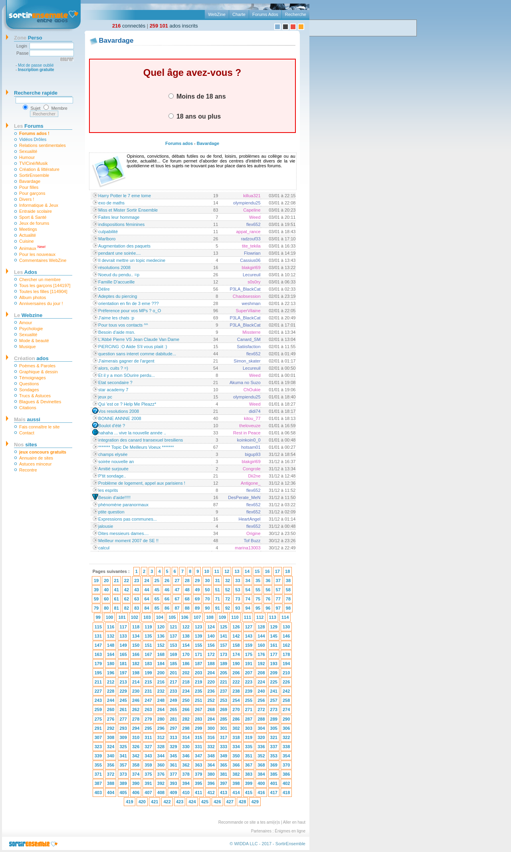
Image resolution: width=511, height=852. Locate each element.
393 (173, 783)
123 (198, 626)
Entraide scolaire (35, 211)
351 (248, 755)
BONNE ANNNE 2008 (119, 418)
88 (187, 608)
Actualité (27, 235)
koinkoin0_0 (249, 440)
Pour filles (28, 187)
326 (135, 746)
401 (273, 783)
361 (173, 765)
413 (223, 792)
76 (267, 598)
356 (110, 765)
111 (247, 617)
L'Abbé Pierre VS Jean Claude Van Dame (138, 339)
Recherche (295, 14)
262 (135, 709)
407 (148, 792)
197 (123, 672)
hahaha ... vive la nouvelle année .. (132, 432)
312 (160, 737)
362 (186, 765)
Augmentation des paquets (124, 246)
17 (277, 571)
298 (186, 728)
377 (173, 774)
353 (273, 755)
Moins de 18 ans (197, 96)
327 (148, 746)
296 (160, 728)
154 (186, 645)
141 (223, 636)
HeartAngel (250, 519)
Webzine (28, 315)
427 (230, 801)
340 (110, 755)
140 (210, 636)
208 (261, 672)
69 (197, 598)
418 (286, 792)
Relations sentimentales (42, 145)
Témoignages (32, 377)
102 (134, 617)
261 (123, 709)
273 (273, 709)
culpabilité (108, 231)
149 (123, 645)
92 (227, 608)
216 (160, 682)
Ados (25, 272)
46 (166, 589)
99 (98, 617)
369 (273, 765)
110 (234, 617)
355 (98, 765)
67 (176, 598)
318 (236, 737)
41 (116, 589)
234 (186, 691)
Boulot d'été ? (111, 425)
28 (187, 580)
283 (198, 719)
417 (273, 792)
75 (258, 598)
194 (286, 663)
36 (267, 580)
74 (248, 598)
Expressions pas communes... (127, 519)
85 (156, 608)
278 (135, 719)
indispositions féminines (121, 224)
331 (198, 746)
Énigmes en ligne (290, 831)
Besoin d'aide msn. (116, 332)
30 (207, 580)
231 (148, 691)
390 (135, 783)
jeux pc (105, 396)
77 (278, 598)
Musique (27, 346)
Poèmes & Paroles (37, 365)
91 (217, 608)
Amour (25, 322)
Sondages (29, 389)
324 (110, 746)
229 (123, 691)
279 (148, 719)
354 (286, 755)
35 (258, 580)
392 (160, 783)
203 (198, 672)
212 (110, 682)
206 (236, 672)
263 (148, 709)
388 (110, 783)
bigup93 (252, 454)
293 (123, 728)
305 (273, 728)
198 (135, 672)
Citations (27, 407)
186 (186, 663)
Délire (104, 289)
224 (261, 682)
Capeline (251, 210)
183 (148, 663)
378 (186, 774)
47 (176, 589)
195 (98, 672)
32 (227, 580)
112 (259, 617)
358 (135, 765)
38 (288, 580)
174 (236, 654)
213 (123, 682)
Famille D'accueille (116, 281)
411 (198, 792)
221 (223, 682)
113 (272, 617)
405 (123, 792)
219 (198, 682)
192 (261, 663)
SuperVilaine (248, 310)
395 (198, 783)
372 (110, 774)
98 (288, 608)
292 (110, 728)
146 (286, 636)
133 (123, 636)
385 (273, 774)
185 (173, 663)
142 (236, 636)
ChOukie (252, 389)
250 (186, 700)
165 (123, 654)
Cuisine (26, 241)
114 (285, 617)
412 (210, 792)
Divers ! (26, 199)
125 (223, 626)
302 (236, 728)
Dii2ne (254, 476)
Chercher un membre (40, 279)
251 (198, 700)
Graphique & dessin (38, 371)
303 (248, 728)
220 (210, 682)
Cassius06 (250, 260)
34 (248, 580)
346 (186, 755)
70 (207, 598)
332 (210, 746)
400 (261, 783)
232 (160, 691)
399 (248, 783)
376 (160, 774)
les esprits (108, 490)
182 (135, 663)
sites (25, 445)
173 (223, 654)
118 (135, 626)
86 (166, 608)
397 (223, 783)
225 (273, 682)
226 (286, 682)
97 (278, 608)
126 (236, 626)
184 (160, 663)
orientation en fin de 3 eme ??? (128, 303)
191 (248, 663)
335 (248, 746)
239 (248, 691)
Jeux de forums (34, 223)
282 (186, 719)
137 (173, 636)
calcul (103, 547)
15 (257, 571)
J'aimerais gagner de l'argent (126, 361)
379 (198, 774)
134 (135, 636)
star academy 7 (113, 389)
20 (106, 580)
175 (248, 654)
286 (236, 719)
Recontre (28, 470)
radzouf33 (251, 238)
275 (98, 719)
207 (248, 672)
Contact (26, 432)
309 (123, 737)
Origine (253, 533)
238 (236, 691)
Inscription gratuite (36, 69)
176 (261, 654)
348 (210, 755)
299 (198, 728)
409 (173, 792)
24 (146, 580)
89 (197, 608)
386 (286, 774)
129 (273, 626)
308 (110, 737)
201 (173, 672)
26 (166, 580)
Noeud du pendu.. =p (118, 274)
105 (172, 617)
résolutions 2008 (114, 267)
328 (160, 746)
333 (223, 746)
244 (110, 700)
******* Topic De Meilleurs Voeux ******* (136, 447)
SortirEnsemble (34, 175)
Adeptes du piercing (117, 296)
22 (126, 580)
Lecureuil (252, 274)
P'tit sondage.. (112, 476)
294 (135, 728)
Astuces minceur (35, 464)
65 (156, 598)
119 (148, 626)
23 (136, 580)
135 (148, 636)
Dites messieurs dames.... (123, 533)
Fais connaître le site (39, 426)
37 (278, 580)
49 (197, 589)
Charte (239, 14)
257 (273, 700)
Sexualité (28, 151)
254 (236, 700)
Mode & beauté (34, 340)
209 (273, 672)
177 (273, 654)
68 (187, 598)
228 (110, 691)
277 (123, 719)
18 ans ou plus (194, 116)
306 (286, 728)
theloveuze (249, 425)
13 (236, 571)
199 (148, 672)
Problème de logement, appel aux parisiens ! (141, 483)
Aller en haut (294, 822)
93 (237, 608)
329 (173, 746)
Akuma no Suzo (245, 382)
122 (186, 626)
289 (273, 719)
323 (98, 746)
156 (210, 645)
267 (198, 709)
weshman (251, 303)
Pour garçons (32, 193)
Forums (29, 126)
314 (186, 737)
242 (286, 691)
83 (136, 608)
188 (210, 663)
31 (217, 580)
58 (288, 589)
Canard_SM (249, 339)
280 (160, 719)
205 (223, 672)
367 (248, 765)
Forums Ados (265, 14)
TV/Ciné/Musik (33, 163)
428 (242, 801)
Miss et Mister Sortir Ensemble (128, 210)
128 (261, 626)
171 (198, 654)
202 (186, 672)
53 (237, 589)
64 (146, 598)
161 (273, 645)
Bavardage (29, 181)
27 (176, 580)
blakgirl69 (251, 267)
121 (173, 626)
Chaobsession (247, 296)
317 (223, 737)
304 (261, 728)
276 (110, 719)
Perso (28, 38)
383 (248, 774)
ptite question (111, 511)
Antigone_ (251, 483)
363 (198, 765)
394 (186, 783)
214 (135, 682)
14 (247, 571)
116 (110, 626)
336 (261, 746)
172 (210, 654)
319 (248, 737)
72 (227, 598)
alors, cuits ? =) (113, 368)
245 (123, 700)
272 (261, 709)
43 (136, 589)
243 (98, 700)
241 (273, 691)
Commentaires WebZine (42, 260)
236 (210, 691)
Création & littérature (39, 169)
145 (273, 636)
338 (286, 746)
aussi (27, 419)
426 (217, 801)
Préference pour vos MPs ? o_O (129, 310)
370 (286, 765)
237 (223, 691)
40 (106, 589)
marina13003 (247, 547)
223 (248, 682)
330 (186, 746)
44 (146, 589)
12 (226, 571)
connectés (128, 26)
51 (217, 589)
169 (173, 654)
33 (237, 580)
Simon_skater (247, 361)
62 (126, 598)
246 (135, 700)
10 (206, 571)
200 (160, 672)
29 (197, 580)
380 (210, 774)
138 (186, 636)
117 (123, 626)
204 (210, 672)
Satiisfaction (248, 346)
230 (135, 691)
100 (109, 617)
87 (176, 608)
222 (236, 682)
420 (142, 801)
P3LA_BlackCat (245, 289)
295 (148, 728)
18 (287, 571)
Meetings (28, 229)
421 (154, 801)
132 (110, 636)
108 (209, 617)
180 (110, 663)
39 (96, 589)
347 (198, 755)
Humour (27, 157)
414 (236, 792)
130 (286, 626)
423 (179, 801)
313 (173, 737)
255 (248, 700)
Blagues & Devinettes (40, 401)
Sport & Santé (33, 217)
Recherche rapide (35, 93)
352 (261, 755)
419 (129, 801)
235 (198, 691)
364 (210, 765)
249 (173, 700)
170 (186, 654)
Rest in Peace (246, 432)
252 (210, 700)
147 (98, 645)
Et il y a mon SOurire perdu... (126, 375)
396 (210, 783)
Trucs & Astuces (35, 395)
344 (160, 755)
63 (136, 598)
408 (160, 792)
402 (286, 783)
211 (98, 682)
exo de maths (111, 202)
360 (160, 765)
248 (160, 700)
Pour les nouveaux (37, 254)
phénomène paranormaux (123, 504)
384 (261, 774)
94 (248, 608)
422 (166, 801)
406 (135, 792)
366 (236, 765)
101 (121, 617)
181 (123, 663)
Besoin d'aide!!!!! (114, 497)
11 (216, 571)
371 (98, 774)
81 (116, 608)
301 (223, 728)
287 (248, 719)
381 (223, 774)
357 (123, 765)
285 (223, 719)
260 (110, 709)
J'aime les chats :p (116, 317)
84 (146, 608)
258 (286, 700)
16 (267, 571)
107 (197, 617)
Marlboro (106, 238)
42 (126, 589)
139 (198, 636)
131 (98, 636)
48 (187, 589)
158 (236, 645)
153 (173, 645)
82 (126, 608)
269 (223, 709)
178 (286, 654)
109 (222, 617)
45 (156, 589)
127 (248, 626)
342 (135, 755)
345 (173, 755)
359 (148, 765)
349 (223, 755)
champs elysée (112, 454)
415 (248, 792)
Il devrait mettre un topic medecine (131, 260)
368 (261, 765)
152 (160, 645)
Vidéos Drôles (32, 139)
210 (286, 672)
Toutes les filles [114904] (43, 291)
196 (110, 672)
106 (184, 617)
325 (123, 746)
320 (261, 737)
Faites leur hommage (118, 217)
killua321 (251, 195)
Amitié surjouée (113, 468)
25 (156, 580)
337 (273, 746)
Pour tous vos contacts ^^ (123, 325)
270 (236, 709)
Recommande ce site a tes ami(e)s (249, 822)
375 (148, 774)
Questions (29, 383)
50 (207, 589)
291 (98, 728)
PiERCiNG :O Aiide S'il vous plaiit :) (132, 346)
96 (267, 608)
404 (110, 792)
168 (160, 654)
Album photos (32, 297)
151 (148, 645)
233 (173, 691)
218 (186, 682)
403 (98, 792)
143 (248, 636)
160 (261, 645)
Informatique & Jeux (38, 205)
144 (261, 636)
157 (223, 645)
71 (217, 598)
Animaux (32, 248)
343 (148, 755)
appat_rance (248, 231)
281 (173, 719)
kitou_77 (252, 418)
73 (237, 598)
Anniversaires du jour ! (41, 303)
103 (147, 617)
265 (173, 709)
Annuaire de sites (36, 458)
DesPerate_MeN (244, 497)
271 (248, 709)
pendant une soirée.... (119, 253)
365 (223, 765)
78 (288, 598)
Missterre (251, 332)
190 (236, 663)
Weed (255, 217)
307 (98, 737)
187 (198, 663)
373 (123, 774)
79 (96, 608)
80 (106, 608)
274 (286, 709)
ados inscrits (174, 26)
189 (223, 663)
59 (96, 598)
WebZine (217, 14)
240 (261, 691)
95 (258, 608)
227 (98, 691)
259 (98, 709)
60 (106, 598)
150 (135, 645)
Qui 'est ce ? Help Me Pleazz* (127, 404)
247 (148, 700)
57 (278, 589)
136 (160, 636)
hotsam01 (250, 447)
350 (236, 755)
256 (261, 700)
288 (261, 719)
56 (267, 589)
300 (210, 728)
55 (258, 589)
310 (135, 737)
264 (160, 709)
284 (210, 719)
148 (110, 645)
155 (198, 645)
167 (148, 654)
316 (210, 737)
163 (98, 654)
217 (173, 682)
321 (273, 737)
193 (273, 663)
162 (286, 645)
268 (210, 709)
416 (261, 792)
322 (286, 737)
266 (186, 709)
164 (110, 654)
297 (173, 728)
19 (96, 580)
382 (236, 774)
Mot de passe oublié (36, 65)
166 (135, 654)
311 (148, 737)
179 (98, 663)
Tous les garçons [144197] (44, 285)
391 (148, 783)
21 (116, 580)
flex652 (253, 224)
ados (31, 358)
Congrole (252, 468)
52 (227, 589)
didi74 (254, 411)
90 (207, 608)
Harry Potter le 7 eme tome (124, 195)
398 (236, 783)
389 (123, 783)
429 (254, 801)
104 (159, 617)
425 (204, 801)
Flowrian (252, 253)
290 (286, 719)
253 (223, 700)
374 (135, 774)
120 (160, 626)
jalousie (105, 526)
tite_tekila (251, 246)
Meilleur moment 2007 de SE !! (128, 540)
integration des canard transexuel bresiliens (140, 440)
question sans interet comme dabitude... (137, 353)
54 (248, 589)
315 (198, 737)
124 (210, 626)
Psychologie (31, 328)
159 (248, 645)
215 (148, 682)
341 (123, 755)
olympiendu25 (247, 202)
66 (166, 598)
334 (236, 746)
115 (98, 626)
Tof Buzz (252, 540)
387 (98, 783)
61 (116, 598)
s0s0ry (254, 281)
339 (98, 755)
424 (192, 801)
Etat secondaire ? (115, 382)
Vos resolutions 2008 (118, 411)
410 (186, 792)
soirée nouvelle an (116, 461)
